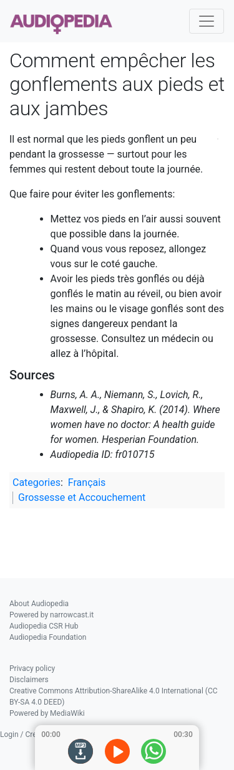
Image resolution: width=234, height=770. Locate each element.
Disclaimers (29, 679)
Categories (36, 482)
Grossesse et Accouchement (81, 497)
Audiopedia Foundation (47, 637)
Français (87, 482)
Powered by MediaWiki (47, 713)
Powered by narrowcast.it (51, 615)
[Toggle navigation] (206, 21)
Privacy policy (32, 668)
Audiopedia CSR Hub (43, 626)
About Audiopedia (39, 603)
